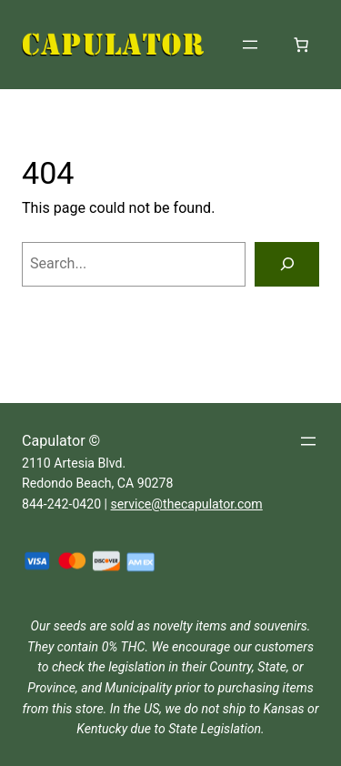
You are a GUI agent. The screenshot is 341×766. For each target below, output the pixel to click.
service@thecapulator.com (187, 504)
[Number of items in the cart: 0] (301, 44)
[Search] (287, 264)
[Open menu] (250, 44)
